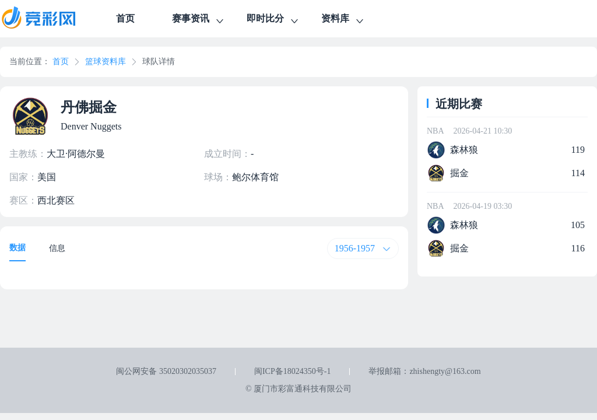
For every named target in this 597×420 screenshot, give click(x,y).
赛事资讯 (199, 20)
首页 (125, 18)
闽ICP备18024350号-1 (292, 371)
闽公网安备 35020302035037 (166, 371)
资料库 (343, 20)
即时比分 (273, 20)
